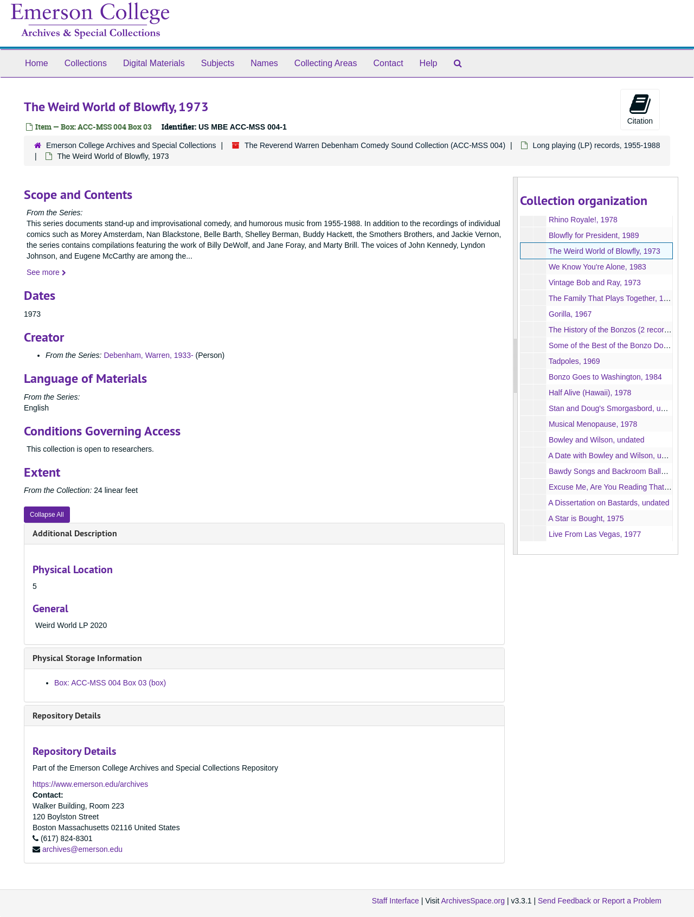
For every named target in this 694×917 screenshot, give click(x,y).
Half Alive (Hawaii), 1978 (589, 392)
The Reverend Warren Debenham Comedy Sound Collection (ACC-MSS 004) (375, 145)
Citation (640, 109)
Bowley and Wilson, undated (596, 439)
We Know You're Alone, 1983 (597, 266)
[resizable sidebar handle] (515, 365)
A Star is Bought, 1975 (586, 518)
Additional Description (75, 533)
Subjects (217, 63)
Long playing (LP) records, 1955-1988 (596, 145)
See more (46, 272)
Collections (86, 63)
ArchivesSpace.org (473, 900)
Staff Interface (395, 900)
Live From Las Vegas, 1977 (594, 534)
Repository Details (67, 715)
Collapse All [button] (47, 514)
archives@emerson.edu (82, 849)
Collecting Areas (325, 63)
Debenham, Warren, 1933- (148, 355)
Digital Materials (154, 63)
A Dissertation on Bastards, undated (608, 502)
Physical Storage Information (87, 658)
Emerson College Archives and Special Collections (131, 145)
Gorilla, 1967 (569, 314)
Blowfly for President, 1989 (593, 235)
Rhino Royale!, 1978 (582, 219)
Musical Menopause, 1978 (592, 424)
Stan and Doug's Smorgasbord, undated (615, 408)
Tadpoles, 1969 (574, 361)
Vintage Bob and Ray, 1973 (594, 282)
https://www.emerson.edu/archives (90, 784)
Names (264, 63)
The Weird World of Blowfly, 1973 (604, 251)
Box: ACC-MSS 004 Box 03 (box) (110, 682)
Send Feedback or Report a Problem (599, 900)
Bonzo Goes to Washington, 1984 (604, 377)
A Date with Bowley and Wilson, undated (616, 455)
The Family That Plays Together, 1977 (612, 298)
